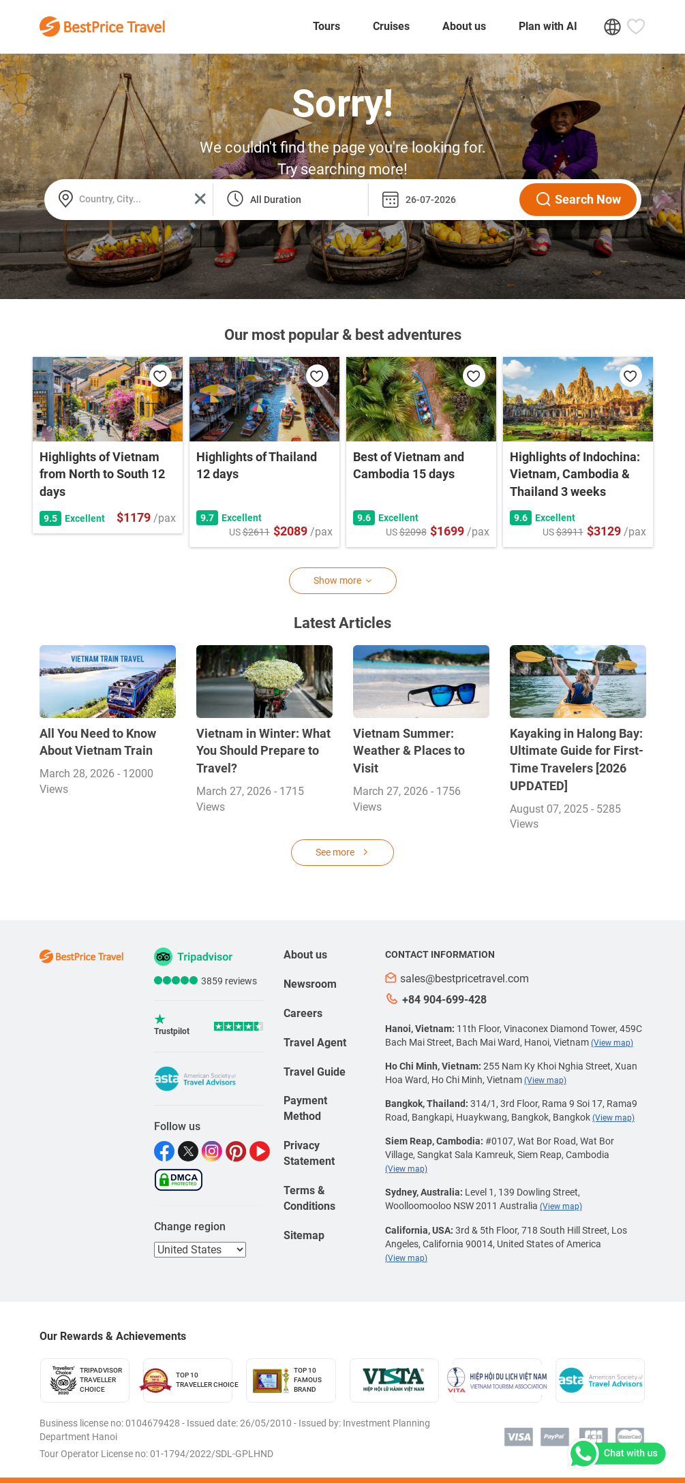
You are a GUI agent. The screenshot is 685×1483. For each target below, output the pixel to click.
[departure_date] (441, 199)
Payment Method (305, 1108)
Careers (303, 1013)
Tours (326, 26)
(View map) (612, 1043)
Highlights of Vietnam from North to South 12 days (102, 474)
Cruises (391, 26)
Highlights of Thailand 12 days (256, 466)
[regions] (200, 1250)
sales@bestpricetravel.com (457, 978)
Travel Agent (315, 1042)
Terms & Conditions (309, 1198)
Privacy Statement (309, 1153)
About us (464, 26)
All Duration (275, 199)
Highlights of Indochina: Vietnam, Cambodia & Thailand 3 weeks (575, 474)
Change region (190, 1226)
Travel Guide (315, 1071)
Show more (343, 580)
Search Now (578, 199)
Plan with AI (548, 26)
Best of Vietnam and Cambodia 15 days (408, 466)
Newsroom (310, 984)
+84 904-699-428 (436, 999)
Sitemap (304, 1235)
